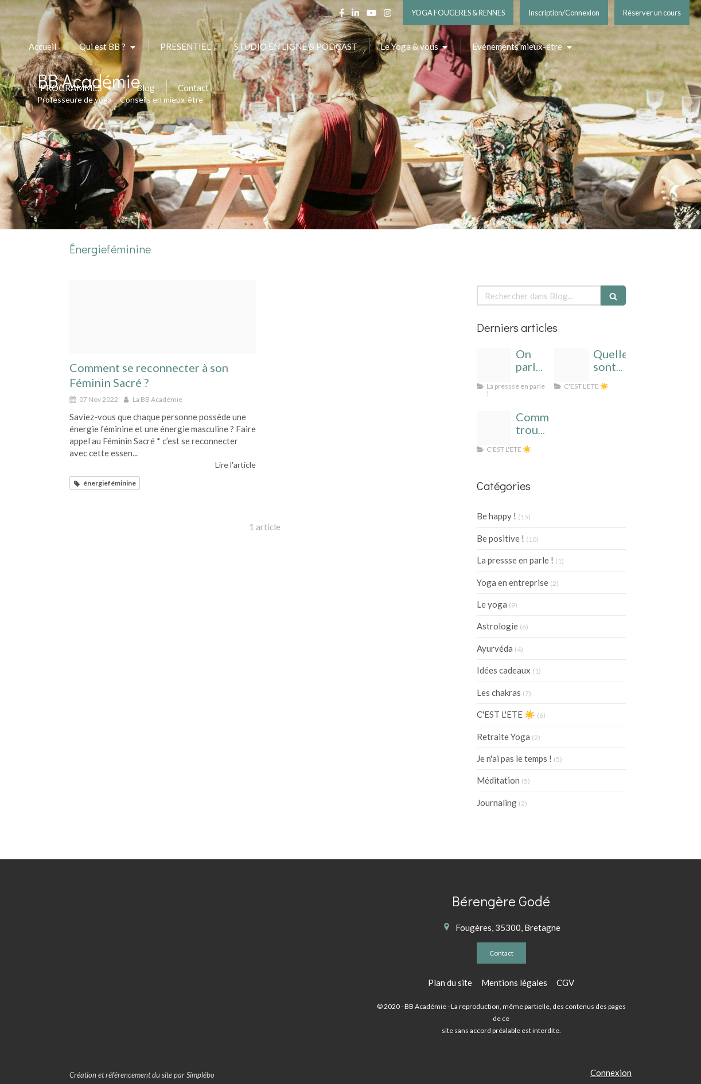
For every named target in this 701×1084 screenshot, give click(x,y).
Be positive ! (500, 538)
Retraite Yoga (503, 736)
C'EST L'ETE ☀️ (506, 714)
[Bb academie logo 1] (494, 365)
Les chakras (499, 692)
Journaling (497, 802)
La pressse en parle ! (515, 560)
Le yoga (492, 604)
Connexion (611, 1072)
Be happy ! (496, 516)
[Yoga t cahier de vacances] (494, 428)
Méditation (498, 780)
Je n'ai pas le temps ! (514, 758)
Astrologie (497, 626)
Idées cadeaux (504, 670)
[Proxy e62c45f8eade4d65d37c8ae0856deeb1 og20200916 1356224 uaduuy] (162, 317)
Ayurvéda (495, 648)
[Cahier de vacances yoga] (571, 365)
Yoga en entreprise (512, 582)
